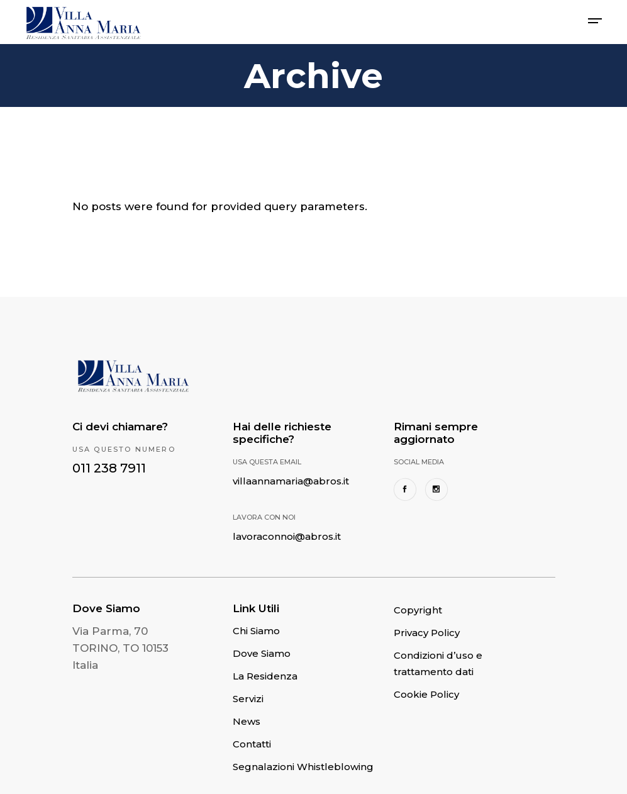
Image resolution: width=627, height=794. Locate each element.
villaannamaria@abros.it (291, 481)
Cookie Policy (426, 694)
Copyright (418, 610)
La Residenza (265, 676)
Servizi (248, 699)
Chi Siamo (256, 631)
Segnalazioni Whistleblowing (303, 767)
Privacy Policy (427, 633)
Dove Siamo (262, 653)
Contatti (252, 744)
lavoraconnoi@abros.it (287, 536)
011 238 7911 (109, 468)
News (246, 721)
